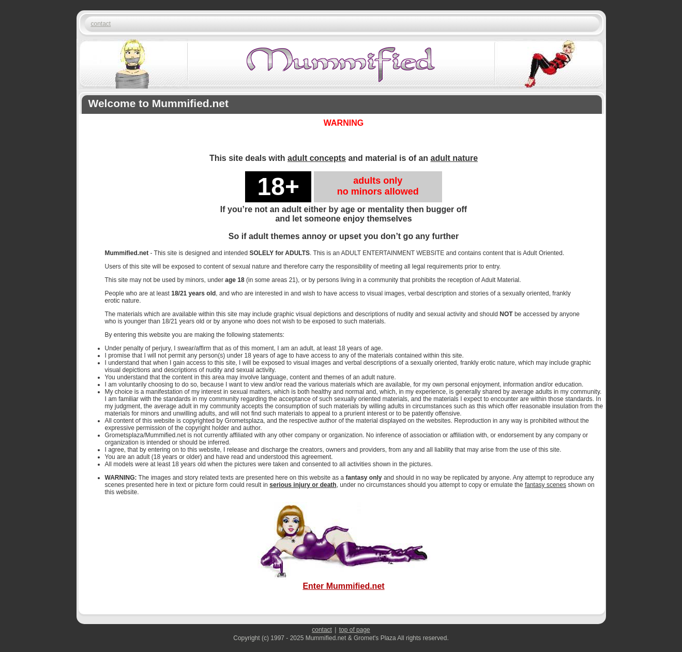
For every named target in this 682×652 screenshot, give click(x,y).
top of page (354, 629)
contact (101, 23)
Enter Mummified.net (343, 581)
